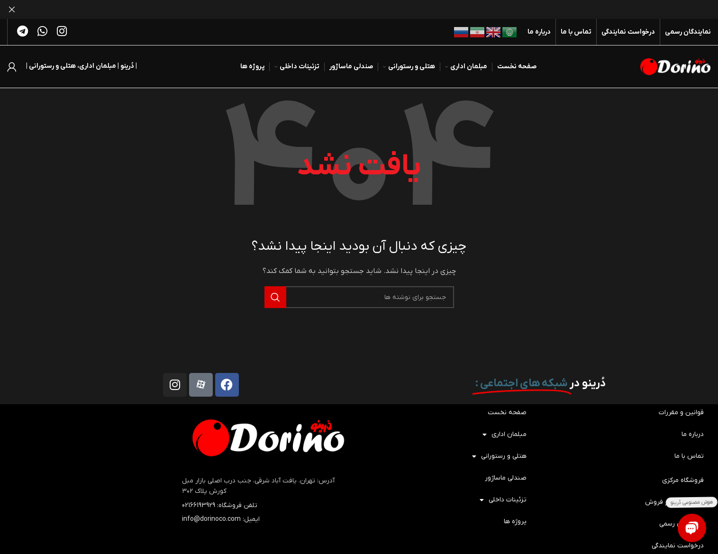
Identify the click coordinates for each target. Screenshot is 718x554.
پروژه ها (515, 521)
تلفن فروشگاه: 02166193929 (219, 505)
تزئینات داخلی (503, 500)
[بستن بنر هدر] (12, 9)
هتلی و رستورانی (499, 456)
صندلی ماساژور (506, 477)
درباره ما (693, 434)
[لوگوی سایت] (675, 66)
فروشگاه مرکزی (683, 480)
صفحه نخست (507, 412)
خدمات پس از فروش (674, 502)
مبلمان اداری (504, 435)
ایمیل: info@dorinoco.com (221, 519)
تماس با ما (689, 456)
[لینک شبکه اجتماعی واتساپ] (42, 32)
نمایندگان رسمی (681, 523)
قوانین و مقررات (681, 412)
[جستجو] (359, 297)
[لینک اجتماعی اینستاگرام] (62, 32)
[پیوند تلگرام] (22, 32)
